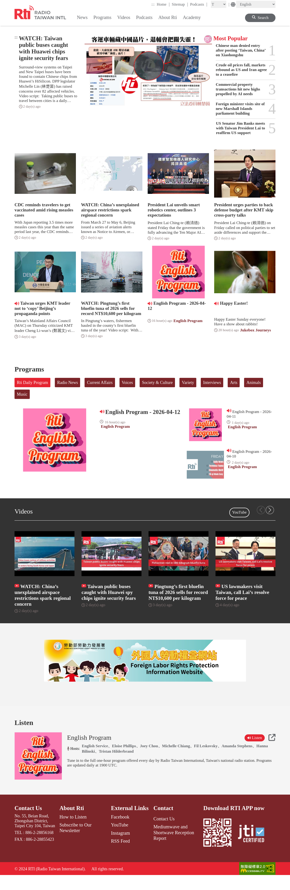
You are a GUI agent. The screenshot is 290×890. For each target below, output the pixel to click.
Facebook (120, 831)
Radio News (67, 382)
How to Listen (73, 831)
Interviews (212, 382)
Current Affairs (99, 382)
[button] (270, 510)
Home (163, 4)
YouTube (239, 512)
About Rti (71, 822)
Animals (253, 382)
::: (153, 4)
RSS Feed (120, 855)
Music (22, 394)
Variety (188, 382)
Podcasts (198, 4)
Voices (127, 382)
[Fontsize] (218, 4)
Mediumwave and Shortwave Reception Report (173, 846)
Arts (233, 382)
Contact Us (28, 822)
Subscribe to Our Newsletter (75, 842)
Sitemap (180, 4)
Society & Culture (157, 382)
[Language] (255, 4)
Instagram (120, 847)
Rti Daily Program (32, 382)
